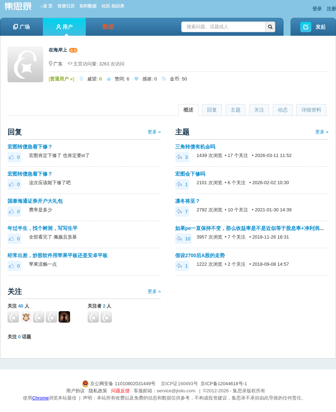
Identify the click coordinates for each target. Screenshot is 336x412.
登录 (317, 8)
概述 (188, 110)
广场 (21, 27)
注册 (331, 8)
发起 (321, 27)
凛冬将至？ (187, 201)
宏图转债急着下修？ (30, 146)
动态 (283, 110)
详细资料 (311, 110)
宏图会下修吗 (190, 174)
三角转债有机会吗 (195, 146)
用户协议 (75, 390)
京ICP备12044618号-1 (224, 383)
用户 (64, 30)
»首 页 (47, 6)
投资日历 (66, 6)
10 (183, 238)
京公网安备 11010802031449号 (119, 383)
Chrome (40, 398)
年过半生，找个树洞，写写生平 (43, 228)
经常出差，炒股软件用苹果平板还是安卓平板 (58, 255)
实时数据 (88, 6)
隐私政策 (98, 390)
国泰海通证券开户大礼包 (35, 201)
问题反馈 (120, 390)
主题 (236, 110)
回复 (212, 110)
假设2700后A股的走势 (200, 255)
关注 (259, 110)
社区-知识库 (113, 6)
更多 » (154, 131)
